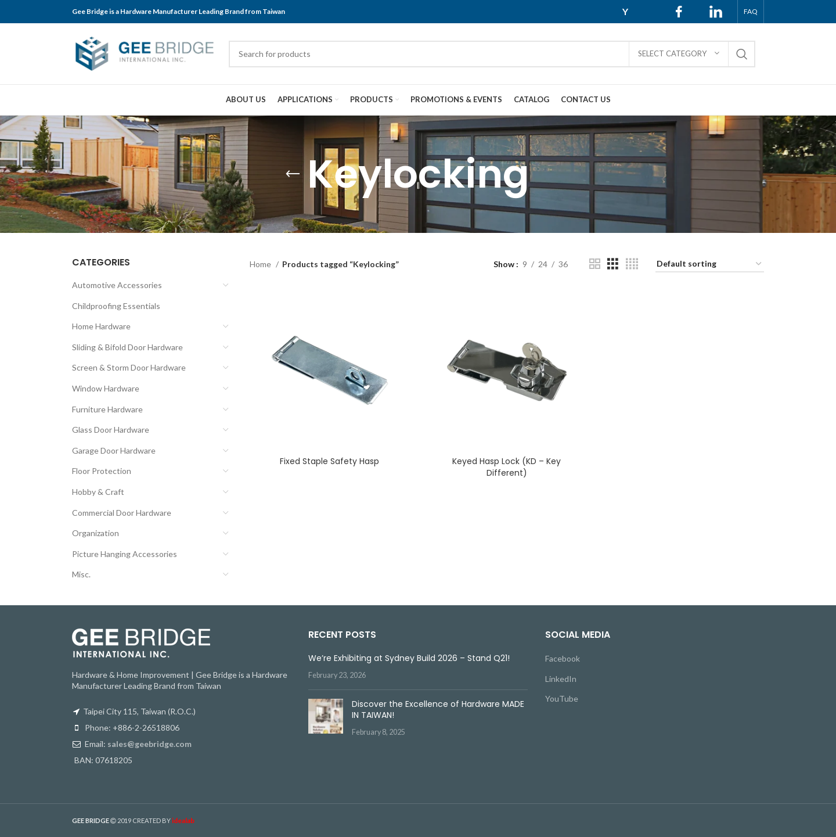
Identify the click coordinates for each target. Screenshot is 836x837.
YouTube (561, 698)
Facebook (562, 658)
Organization (95, 533)
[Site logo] (144, 53)
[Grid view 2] (594, 264)
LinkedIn (560, 679)
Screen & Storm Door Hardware (129, 367)
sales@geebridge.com (149, 744)
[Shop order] (709, 264)
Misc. (81, 574)
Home (261, 264)
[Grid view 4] (632, 264)
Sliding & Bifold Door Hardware (127, 347)
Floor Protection (101, 471)
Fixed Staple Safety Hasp (329, 460)
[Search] (492, 54)
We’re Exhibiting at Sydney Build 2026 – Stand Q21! (409, 658)
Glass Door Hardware (110, 429)
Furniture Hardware (107, 409)
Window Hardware (105, 388)
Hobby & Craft (98, 492)
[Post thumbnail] (325, 718)
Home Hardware (101, 326)
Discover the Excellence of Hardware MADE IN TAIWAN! (438, 709)
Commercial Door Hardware (121, 513)
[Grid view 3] (612, 264)
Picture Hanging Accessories (124, 554)
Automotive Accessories (117, 285)
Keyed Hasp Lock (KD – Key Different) (506, 466)
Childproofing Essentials (116, 306)
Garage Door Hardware (114, 450)
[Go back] (292, 174)
